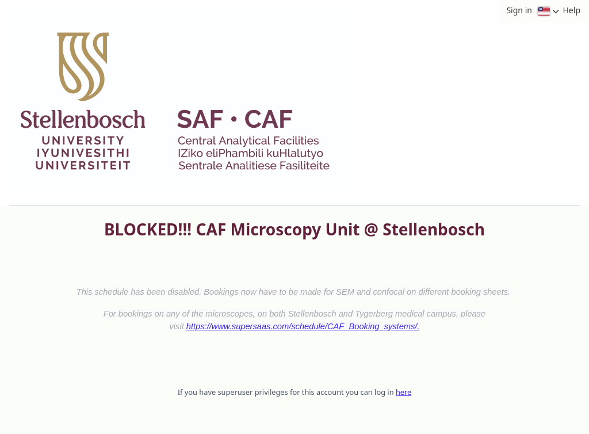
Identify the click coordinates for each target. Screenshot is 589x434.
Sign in (518, 10)
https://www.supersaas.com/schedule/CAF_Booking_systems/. (303, 326)
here (403, 392)
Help (572, 10)
